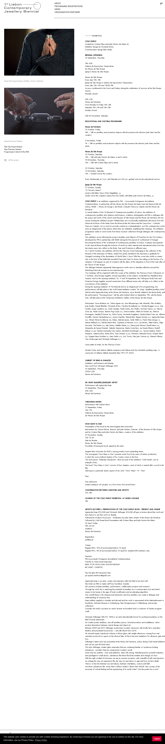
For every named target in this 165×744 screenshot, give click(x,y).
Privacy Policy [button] (41, 740)
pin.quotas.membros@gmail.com (98, 575)
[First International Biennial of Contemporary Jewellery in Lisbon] (26, 7)
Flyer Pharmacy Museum (13, 149)
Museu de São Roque (100, 71)
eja (88, 71)
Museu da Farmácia (93, 102)
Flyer (87, 476)
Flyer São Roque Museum (13, 146)
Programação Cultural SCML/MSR (16, 152)
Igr (86, 71)
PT (161, 3)
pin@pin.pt (89, 539)
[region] (39, 52)
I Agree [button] (157, 739)
